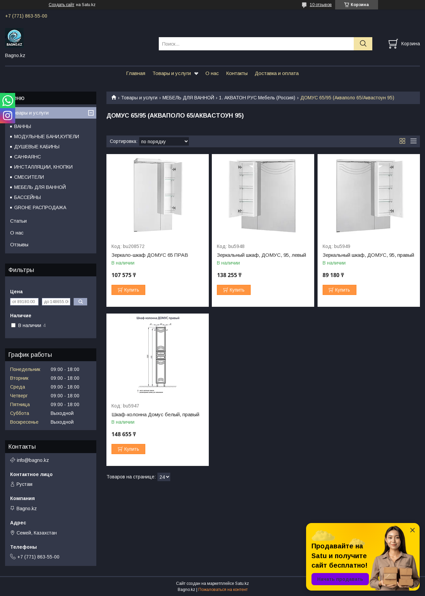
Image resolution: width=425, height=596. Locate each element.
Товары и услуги (171, 73)
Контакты (237, 73)
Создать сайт (61, 4)
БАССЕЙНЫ (27, 197)
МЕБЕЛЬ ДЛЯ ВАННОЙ (188, 97)
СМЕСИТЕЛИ (29, 177)
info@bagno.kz (33, 460)
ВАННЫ (22, 126)
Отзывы (19, 244)
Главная (135, 73)
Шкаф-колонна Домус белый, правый (155, 414)
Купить (131, 290)
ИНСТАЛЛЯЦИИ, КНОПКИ (43, 167)
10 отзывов (321, 4)
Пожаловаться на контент (223, 589)
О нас (212, 73)
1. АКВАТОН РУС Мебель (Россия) (257, 97)
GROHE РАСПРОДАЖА (40, 207)
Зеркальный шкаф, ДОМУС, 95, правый (368, 255)
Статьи (18, 221)
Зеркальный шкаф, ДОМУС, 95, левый (261, 255)
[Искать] (363, 43)
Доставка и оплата (277, 73)
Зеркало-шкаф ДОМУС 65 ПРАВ (149, 255)
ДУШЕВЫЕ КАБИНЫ (36, 146)
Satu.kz (242, 583)
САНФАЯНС (27, 156)
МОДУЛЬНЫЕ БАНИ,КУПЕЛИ (46, 136)
